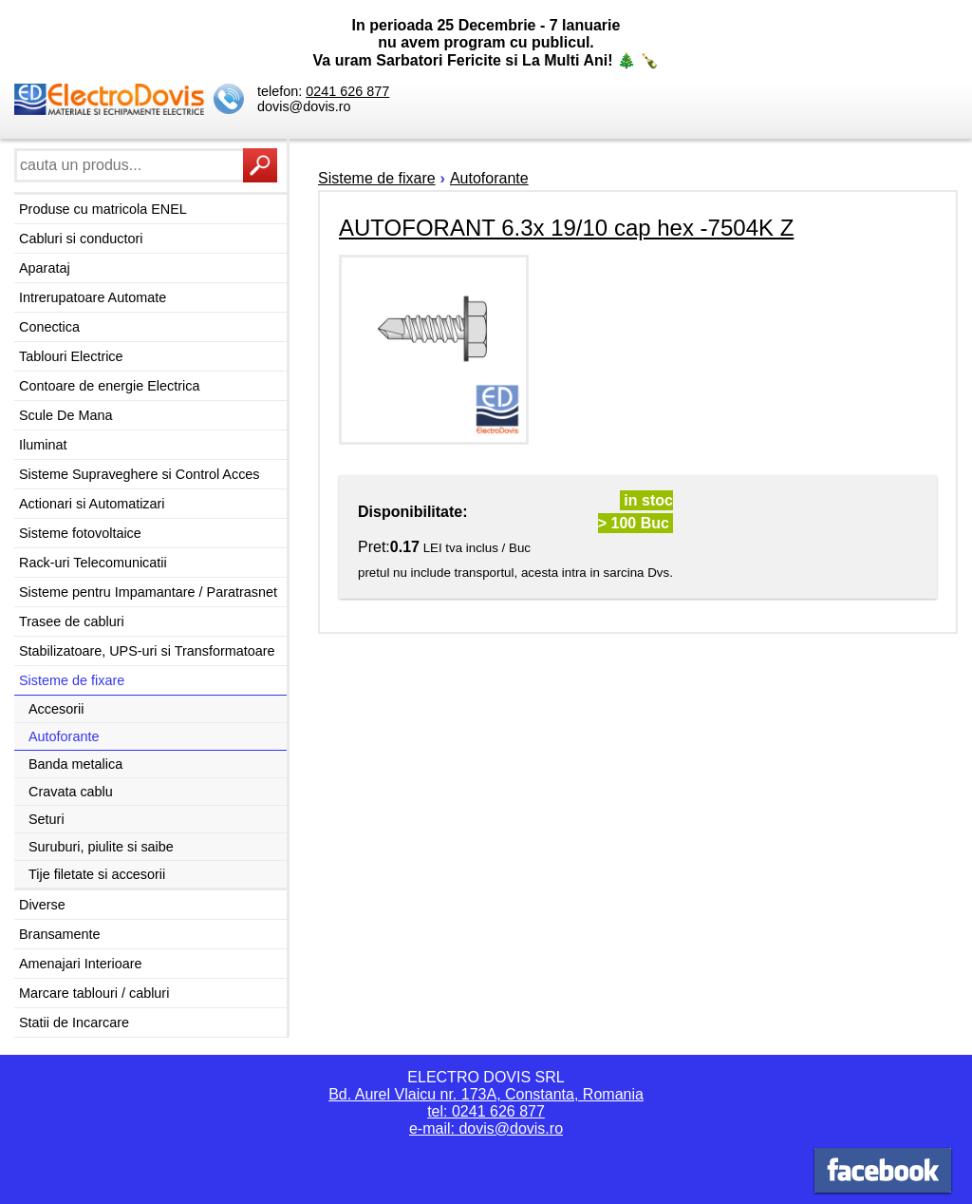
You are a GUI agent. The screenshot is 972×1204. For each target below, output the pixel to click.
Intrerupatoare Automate (92, 297)
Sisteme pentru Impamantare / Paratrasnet (148, 592)
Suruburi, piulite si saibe (101, 846)
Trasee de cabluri (71, 621)
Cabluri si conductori (80, 238)
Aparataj (44, 268)
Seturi (46, 819)
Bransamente (60, 934)
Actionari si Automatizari (92, 503)
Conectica (49, 326)
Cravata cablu (70, 791)
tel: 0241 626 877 (486, 1111)
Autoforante (63, 736)
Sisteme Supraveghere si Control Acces (139, 474)
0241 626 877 (347, 91)
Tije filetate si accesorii (96, 874)
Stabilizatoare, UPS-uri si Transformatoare (147, 651)
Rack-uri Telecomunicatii (93, 562)
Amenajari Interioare (80, 963)
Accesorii (56, 709)
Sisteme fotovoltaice (80, 533)
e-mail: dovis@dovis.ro (486, 1128)
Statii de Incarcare (74, 1022)
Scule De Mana (65, 415)
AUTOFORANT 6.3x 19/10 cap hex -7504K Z (566, 227)
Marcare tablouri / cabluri (94, 993)
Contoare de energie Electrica (109, 385)
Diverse (42, 904)
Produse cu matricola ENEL (103, 209)
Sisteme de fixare (71, 680)
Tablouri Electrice (71, 356)
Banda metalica (75, 764)
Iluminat (42, 444)
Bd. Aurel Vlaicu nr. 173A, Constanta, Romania (486, 1094)
